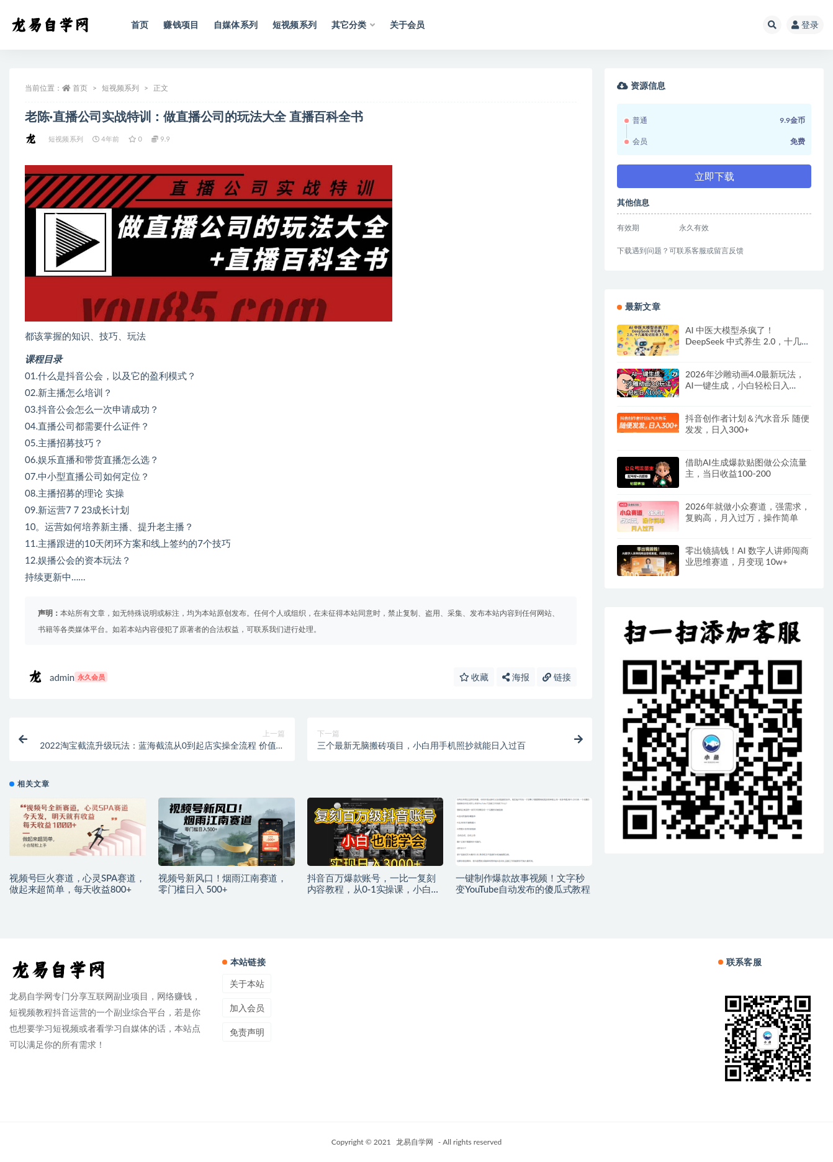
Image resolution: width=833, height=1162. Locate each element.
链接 (557, 677)
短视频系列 (120, 87)
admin (67, 677)
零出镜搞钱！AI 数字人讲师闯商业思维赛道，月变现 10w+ (747, 556)
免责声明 (247, 1032)
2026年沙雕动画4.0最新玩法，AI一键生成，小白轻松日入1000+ (744, 385)
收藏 (474, 677)
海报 (515, 677)
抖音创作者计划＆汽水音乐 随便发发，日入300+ (747, 424)
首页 (80, 87)
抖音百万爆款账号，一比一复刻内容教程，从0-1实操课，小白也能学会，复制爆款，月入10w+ (374, 889)
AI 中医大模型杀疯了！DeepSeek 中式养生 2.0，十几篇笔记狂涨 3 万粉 (747, 341)
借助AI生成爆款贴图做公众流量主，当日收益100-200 (746, 468)
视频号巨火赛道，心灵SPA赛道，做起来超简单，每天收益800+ (77, 883)
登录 (805, 24)
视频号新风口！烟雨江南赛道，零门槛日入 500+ (222, 883)
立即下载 (714, 176)
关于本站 (247, 983)
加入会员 (247, 1007)
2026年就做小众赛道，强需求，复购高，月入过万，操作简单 (747, 512)
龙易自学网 (414, 1141)
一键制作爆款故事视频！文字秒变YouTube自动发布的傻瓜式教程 (523, 883)
